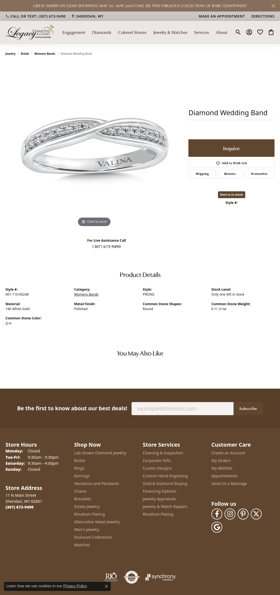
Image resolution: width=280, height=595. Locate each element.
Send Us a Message (229, 483)
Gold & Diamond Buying (165, 483)
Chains (80, 491)
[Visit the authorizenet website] (131, 577)
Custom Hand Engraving (165, 475)
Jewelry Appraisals (159, 498)
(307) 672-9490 (106, 246)
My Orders (221, 460)
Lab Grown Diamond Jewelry (100, 452)
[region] (94, 146)
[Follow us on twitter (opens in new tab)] (256, 514)
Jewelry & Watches (170, 32)
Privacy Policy (75, 586)
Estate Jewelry (87, 506)
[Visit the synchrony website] (160, 577)
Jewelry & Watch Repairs (165, 506)
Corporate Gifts (157, 460)
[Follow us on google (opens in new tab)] (216, 527)
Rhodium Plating (89, 514)
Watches (82, 544)
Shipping (202, 173)
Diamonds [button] (101, 32)
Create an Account (228, 452)
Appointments (224, 475)
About (222, 32)
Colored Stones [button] (132, 32)
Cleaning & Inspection (163, 452)
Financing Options (159, 491)
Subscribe (248, 408)
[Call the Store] (19, 507)
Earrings (81, 475)
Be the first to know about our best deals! (72, 408)
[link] (35, 16)
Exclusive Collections (93, 537)
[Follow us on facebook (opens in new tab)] (216, 514)
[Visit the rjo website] (111, 577)
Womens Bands (44, 54)
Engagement (73, 32)
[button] (238, 32)
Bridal (25, 54)
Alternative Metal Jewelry (97, 521)
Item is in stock (231, 194)
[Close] (273, 5)
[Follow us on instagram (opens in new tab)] (229, 514)
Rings (79, 468)
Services (201, 32)
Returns (230, 173)
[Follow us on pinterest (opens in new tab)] (243, 514)
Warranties (259, 173)
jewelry (10, 54)
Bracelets (82, 498)
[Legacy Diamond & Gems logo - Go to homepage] (30, 32)
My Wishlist (221, 468)
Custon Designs (157, 468)
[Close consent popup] (106, 586)
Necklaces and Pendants (96, 483)
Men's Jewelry (86, 529)
